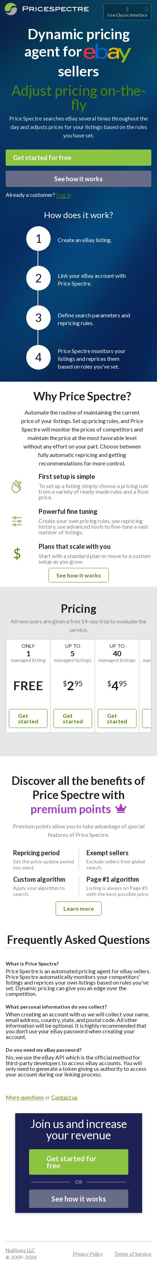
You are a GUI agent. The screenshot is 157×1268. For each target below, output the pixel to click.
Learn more (78, 908)
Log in (63, 194)
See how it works (78, 179)
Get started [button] (28, 718)
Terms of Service (132, 1254)
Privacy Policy (88, 1254)
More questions (25, 1097)
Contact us (64, 1097)
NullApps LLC (20, 1250)
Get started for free (42, 158)
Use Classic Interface (127, 12)
